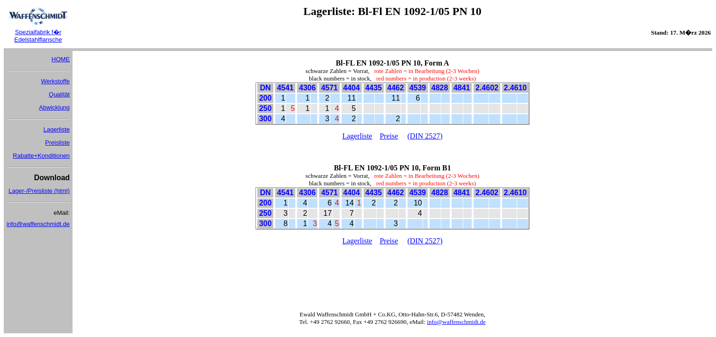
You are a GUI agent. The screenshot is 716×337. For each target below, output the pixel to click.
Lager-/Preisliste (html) (39, 190)
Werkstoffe (55, 81)
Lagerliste (57, 129)
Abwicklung (54, 107)
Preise (389, 136)
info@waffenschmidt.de (38, 223)
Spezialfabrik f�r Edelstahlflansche (38, 36)
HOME (60, 59)
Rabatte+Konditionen (41, 155)
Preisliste (57, 142)
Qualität (59, 94)
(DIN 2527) (425, 136)
